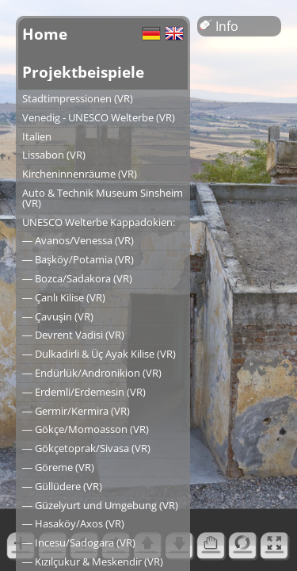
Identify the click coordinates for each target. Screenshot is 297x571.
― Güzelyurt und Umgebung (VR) (100, 505)
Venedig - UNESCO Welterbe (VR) (98, 117)
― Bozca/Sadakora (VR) (77, 278)
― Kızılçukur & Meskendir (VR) (92, 561)
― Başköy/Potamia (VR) (78, 259)
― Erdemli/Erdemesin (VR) (84, 392)
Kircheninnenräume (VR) (79, 174)
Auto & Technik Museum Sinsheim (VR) (102, 198)
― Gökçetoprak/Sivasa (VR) (86, 448)
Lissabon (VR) (54, 155)
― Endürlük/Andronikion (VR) (92, 373)
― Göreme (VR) (58, 467)
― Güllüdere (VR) (62, 486)
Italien (36, 136)
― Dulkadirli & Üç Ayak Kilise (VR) (99, 354)
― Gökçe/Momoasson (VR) (85, 429)
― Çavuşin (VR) (57, 316)
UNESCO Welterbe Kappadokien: (98, 222)
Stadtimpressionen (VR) (77, 98)
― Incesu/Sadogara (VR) (78, 542)
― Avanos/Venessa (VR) (78, 240)
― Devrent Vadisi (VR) (73, 335)
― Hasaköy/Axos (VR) (73, 523)
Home (44, 33)
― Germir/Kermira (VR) (76, 411)
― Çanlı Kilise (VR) (63, 297)
